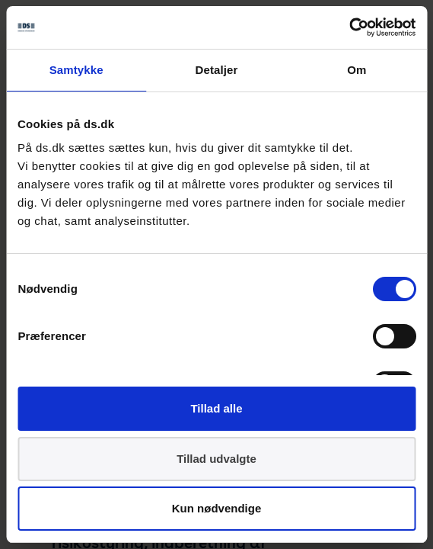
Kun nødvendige (217, 508)
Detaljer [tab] (217, 69)
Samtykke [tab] (76, 69)
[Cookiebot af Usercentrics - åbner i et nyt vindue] (348, 27)
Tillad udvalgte (216, 458)
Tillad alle (216, 408)
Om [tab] (356, 69)
